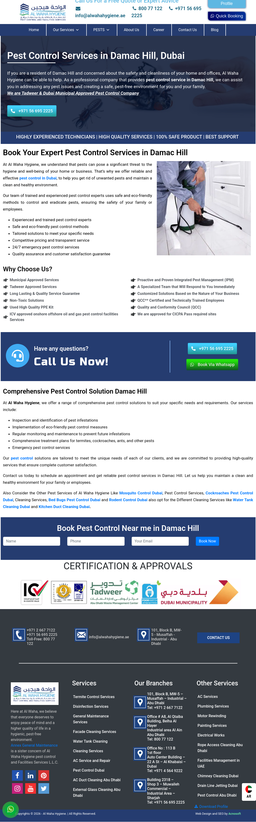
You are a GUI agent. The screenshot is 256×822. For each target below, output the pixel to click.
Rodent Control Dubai (128, 499)
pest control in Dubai (37, 178)
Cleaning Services (88, 751)
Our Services (66, 30)
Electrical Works (210, 735)
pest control (22, 458)
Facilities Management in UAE (218, 763)
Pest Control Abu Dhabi (216, 795)
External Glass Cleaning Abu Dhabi (96, 792)
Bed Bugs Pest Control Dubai (74, 499)
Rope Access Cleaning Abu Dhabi (220, 748)
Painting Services (212, 725)
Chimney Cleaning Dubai (217, 776)
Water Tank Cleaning (90, 741)
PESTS (101, 30)
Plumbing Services (213, 706)
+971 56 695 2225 (169, 802)
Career (158, 30)
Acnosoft (234, 813)
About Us (131, 30)
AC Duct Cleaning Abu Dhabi (97, 780)
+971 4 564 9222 (168, 771)
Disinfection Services (91, 706)
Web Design (203, 813)
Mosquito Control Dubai (140, 493)
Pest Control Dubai (89, 770)
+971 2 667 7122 (168, 707)
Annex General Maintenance (34, 745)
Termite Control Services (94, 697)
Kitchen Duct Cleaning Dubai (64, 506)
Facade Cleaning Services (94, 731)
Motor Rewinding (211, 716)
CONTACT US (218, 637)
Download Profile (211, 806)
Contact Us (187, 30)
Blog (214, 30)
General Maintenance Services (91, 719)
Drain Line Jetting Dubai (217, 785)
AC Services (207, 696)
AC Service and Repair (91, 760)
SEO (221, 813)
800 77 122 (146, 8)
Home (34, 30)
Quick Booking (226, 16)
